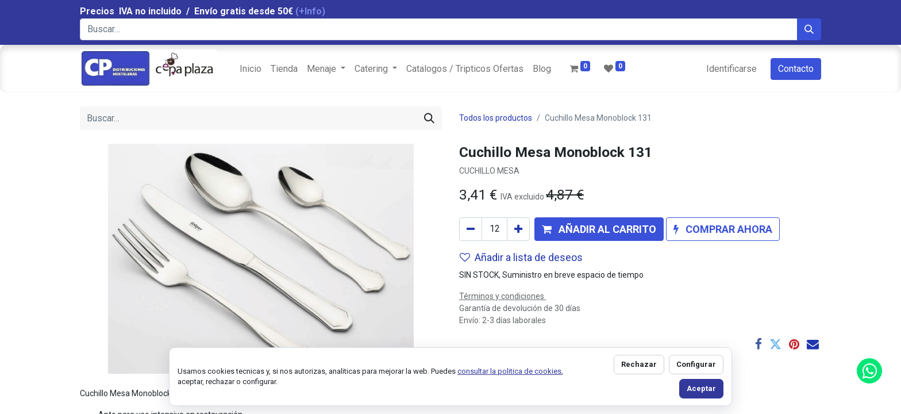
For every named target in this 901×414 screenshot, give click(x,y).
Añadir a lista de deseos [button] (521, 257)
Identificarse (731, 68)
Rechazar (639, 364)
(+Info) (310, 11)
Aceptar (701, 388)
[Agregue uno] (518, 229)
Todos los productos (495, 117)
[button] (599, 229)
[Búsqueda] (809, 29)
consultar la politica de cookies (509, 371)
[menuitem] (250, 68)
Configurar (696, 364)
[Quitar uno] (470, 229)
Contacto (796, 68)
